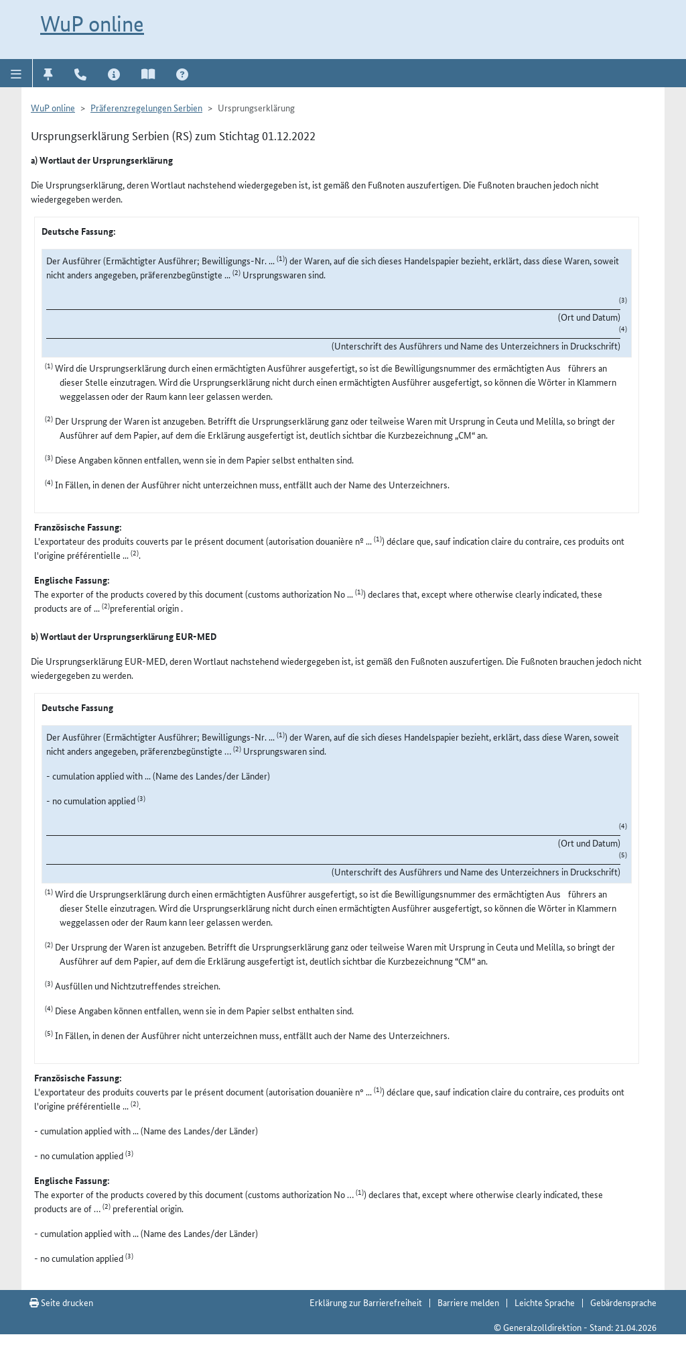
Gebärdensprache (623, 1302)
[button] (16, 73)
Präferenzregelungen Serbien (146, 107)
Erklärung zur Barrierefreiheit (366, 1302)
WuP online (92, 23)
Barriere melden (468, 1302)
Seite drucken (61, 1302)
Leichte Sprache (544, 1302)
